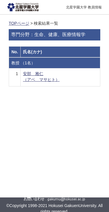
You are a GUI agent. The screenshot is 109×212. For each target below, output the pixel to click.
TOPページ (19, 23)
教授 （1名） (23, 63)
